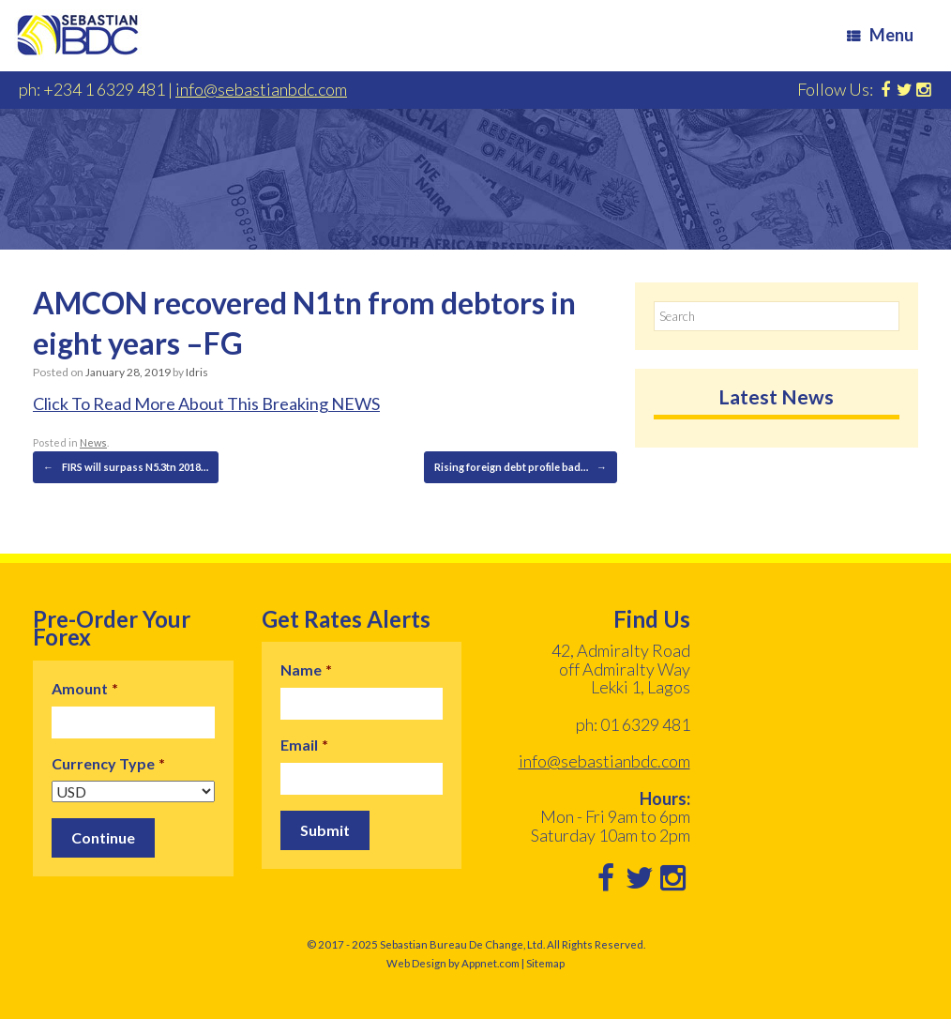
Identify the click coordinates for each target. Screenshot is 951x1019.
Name (306, 669)
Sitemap (545, 963)
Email (304, 744)
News (93, 442)
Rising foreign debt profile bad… (520, 467)
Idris (197, 372)
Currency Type (108, 763)
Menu (880, 34)
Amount (85, 688)
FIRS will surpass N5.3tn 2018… (125, 467)
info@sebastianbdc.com (261, 89)
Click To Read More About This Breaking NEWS (206, 403)
